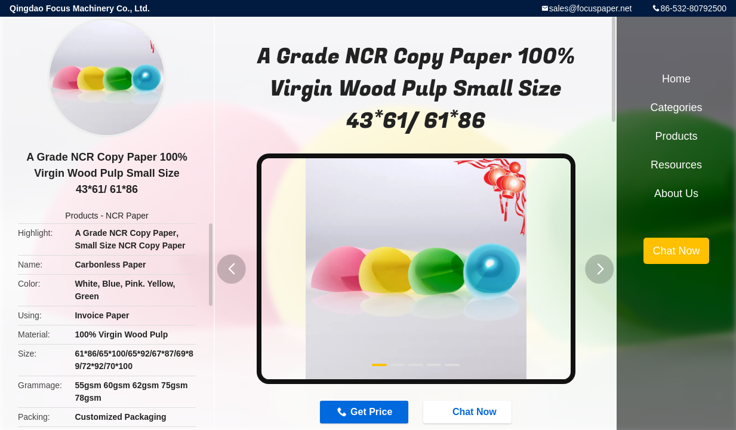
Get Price (371, 412)
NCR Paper (127, 215)
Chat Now (469, 411)
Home (676, 79)
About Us (676, 193)
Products (81, 215)
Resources (676, 165)
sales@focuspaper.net (590, 8)
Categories (676, 107)
